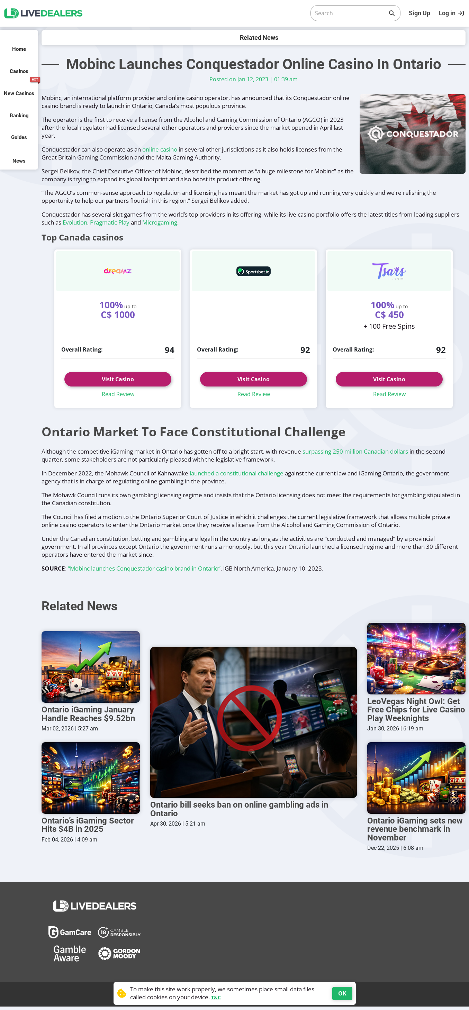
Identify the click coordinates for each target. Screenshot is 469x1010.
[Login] (452, 13)
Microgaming (159, 222)
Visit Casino (118, 379)
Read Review (118, 394)
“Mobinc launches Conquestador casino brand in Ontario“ (144, 568)
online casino (159, 149)
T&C (216, 997)
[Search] (350, 13)
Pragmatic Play (109, 222)
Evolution (75, 222)
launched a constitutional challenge (236, 473)
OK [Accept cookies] (342, 993)
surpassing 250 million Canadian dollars (355, 451)
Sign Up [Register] (419, 13)
